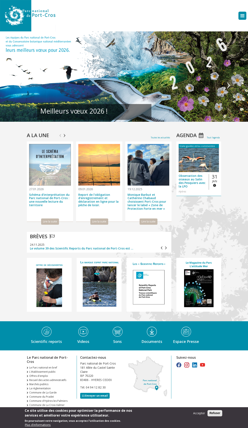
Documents (151, 341)
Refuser (214, 413)
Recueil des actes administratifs (47, 380)
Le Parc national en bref (43, 367)
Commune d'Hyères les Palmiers (48, 401)
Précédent (19, 78)
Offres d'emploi (38, 376)
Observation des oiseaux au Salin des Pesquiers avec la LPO (192, 181)
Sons (117, 341)
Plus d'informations (38, 425)
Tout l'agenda (213, 137)
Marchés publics (38, 384)
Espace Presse (186, 341)
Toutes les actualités (160, 137)
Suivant (228, 78)
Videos (83, 341)
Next (64, 133)
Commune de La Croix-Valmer (47, 405)
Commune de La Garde (43, 392)
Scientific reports (46, 341)
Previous (60, 133)
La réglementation (40, 388)
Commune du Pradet (41, 396)
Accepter (199, 413)
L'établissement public (42, 371)
